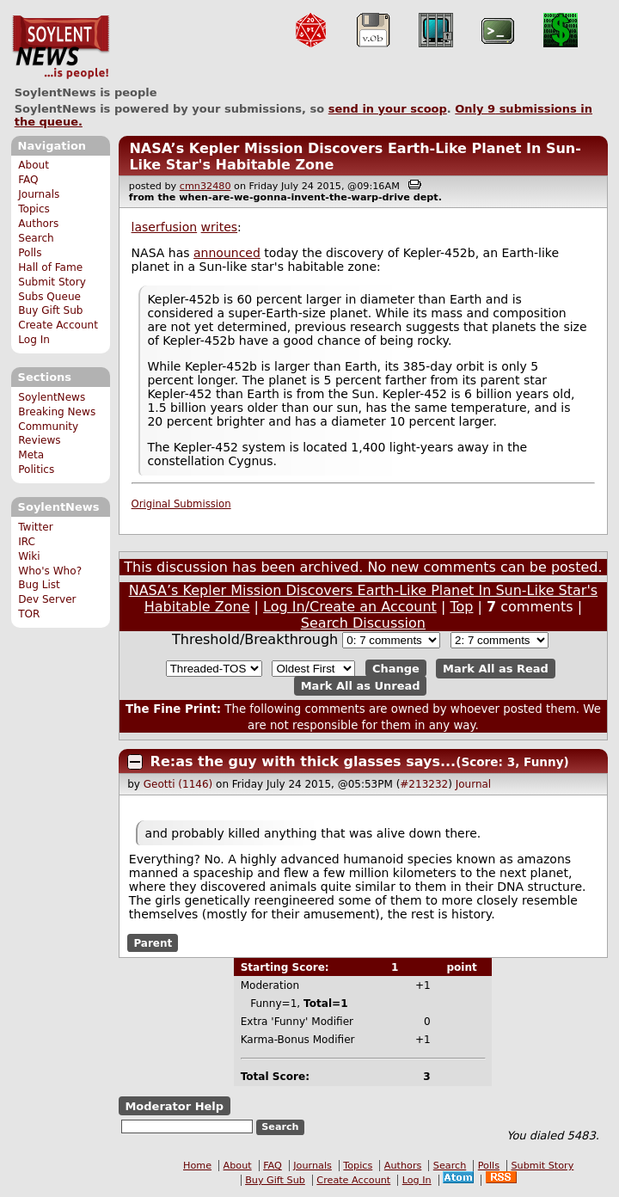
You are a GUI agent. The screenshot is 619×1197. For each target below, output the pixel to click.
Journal (474, 784)
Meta (31, 455)
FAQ (28, 180)
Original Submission (181, 504)
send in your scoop (387, 108)
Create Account (58, 325)
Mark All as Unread (360, 685)
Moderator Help (174, 1106)
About (33, 165)
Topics (34, 209)
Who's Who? (50, 571)
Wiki (29, 556)
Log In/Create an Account (350, 606)
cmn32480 (205, 186)
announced (226, 253)
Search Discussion (363, 623)
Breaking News (56, 412)
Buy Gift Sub (50, 310)
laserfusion (165, 227)
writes (219, 227)
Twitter (35, 527)
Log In (34, 340)
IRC (26, 542)
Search (36, 238)
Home (197, 1165)
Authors (38, 224)
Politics (36, 469)
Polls (29, 253)
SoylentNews (60, 47)
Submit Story (52, 282)
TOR (29, 614)
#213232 (424, 784)
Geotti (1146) (178, 784)
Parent (152, 942)
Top (461, 606)
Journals (38, 194)
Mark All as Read (496, 668)
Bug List (39, 585)
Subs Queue (49, 297)
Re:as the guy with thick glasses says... (303, 761)
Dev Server (47, 599)
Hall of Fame (50, 267)
